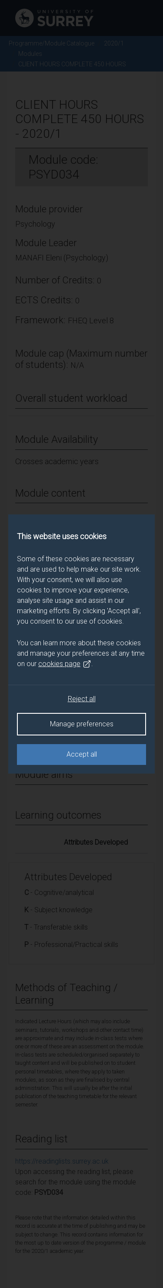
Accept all (82, 754)
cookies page (64, 664)
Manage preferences (81, 724)
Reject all (82, 699)
